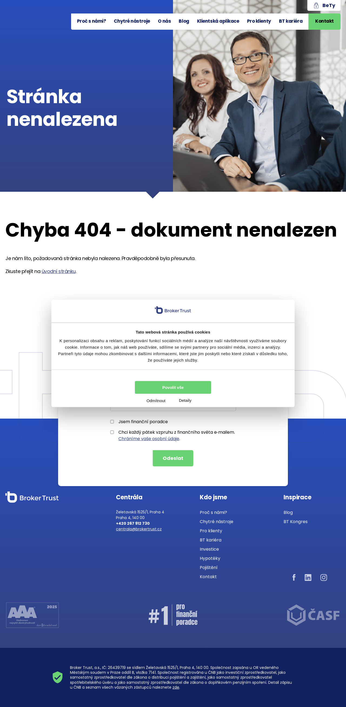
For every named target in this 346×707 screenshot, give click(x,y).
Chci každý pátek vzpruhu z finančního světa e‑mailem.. (172, 435)
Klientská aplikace (218, 21)
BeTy (328, 5)
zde (175, 687)
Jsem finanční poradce (139, 422)
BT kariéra (291, 21)
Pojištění (209, 567)
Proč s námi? (91, 21)
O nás (164, 21)
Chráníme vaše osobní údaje (148, 439)
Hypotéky (210, 558)
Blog (184, 21)
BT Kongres (296, 522)
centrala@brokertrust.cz (139, 529)
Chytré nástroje (132, 21)
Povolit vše (173, 387)
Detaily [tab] (185, 400)
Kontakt (324, 21)
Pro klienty (259, 21)
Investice (209, 549)
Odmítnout (156, 400)
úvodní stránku (59, 271)
